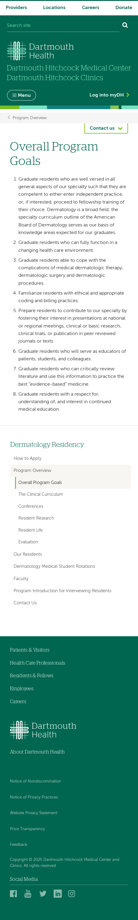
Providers (16, 7)
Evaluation (28, 542)
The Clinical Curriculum (40, 494)
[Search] (125, 26)
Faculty (21, 579)
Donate (123, 7)
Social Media (24, 879)
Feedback (18, 845)
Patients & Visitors (29, 650)
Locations (54, 7)
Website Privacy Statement (33, 813)
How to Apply (27, 458)
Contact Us (25, 603)
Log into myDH (106, 95)
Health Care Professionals (37, 663)
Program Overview (29, 118)
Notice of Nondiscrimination (35, 781)
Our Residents (28, 554)
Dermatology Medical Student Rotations (54, 566)
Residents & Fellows (31, 675)
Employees (21, 688)
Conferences (30, 506)
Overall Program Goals (40, 483)
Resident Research (36, 518)
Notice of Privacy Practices (34, 797)
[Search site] (63, 26)
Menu (24, 95)
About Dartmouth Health (37, 752)
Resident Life (30, 530)
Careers (90, 7)
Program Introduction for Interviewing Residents (62, 591)
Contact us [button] (102, 128)
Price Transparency (27, 829)
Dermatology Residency (47, 444)
